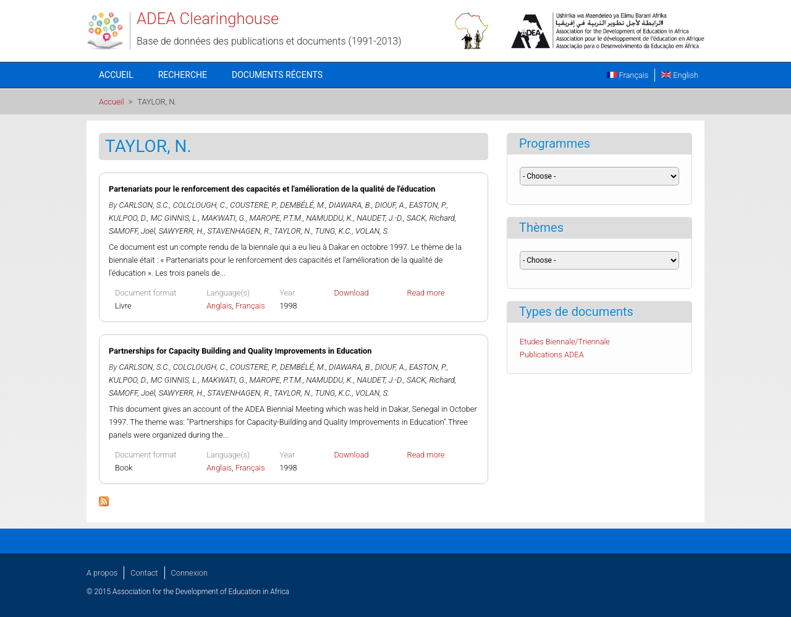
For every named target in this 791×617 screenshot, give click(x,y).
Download (351, 292)
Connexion (189, 572)
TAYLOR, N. (292, 231)
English (679, 75)
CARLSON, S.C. (144, 205)
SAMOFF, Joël (132, 231)
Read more (426, 292)
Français (627, 75)
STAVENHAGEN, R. (238, 231)
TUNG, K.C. (333, 231)
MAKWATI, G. (223, 218)
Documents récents (277, 75)
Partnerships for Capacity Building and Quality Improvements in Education (240, 350)
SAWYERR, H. (181, 231)
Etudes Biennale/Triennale (565, 341)
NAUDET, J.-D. (380, 218)
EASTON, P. (428, 205)
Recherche (182, 75)
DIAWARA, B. (350, 205)
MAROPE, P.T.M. (276, 218)
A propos (102, 572)
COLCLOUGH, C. (200, 205)
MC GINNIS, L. (174, 218)
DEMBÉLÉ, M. (302, 205)
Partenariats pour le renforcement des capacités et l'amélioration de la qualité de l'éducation (272, 189)
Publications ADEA (552, 354)
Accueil (116, 75)
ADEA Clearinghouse (208, 18)
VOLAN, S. (372, 231)
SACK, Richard (431, 218)
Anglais (219, 305)
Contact (144, 572)
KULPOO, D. (128, 218)
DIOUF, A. (390, 205)
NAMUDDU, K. (329, 218)
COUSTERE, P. (253, 205)
